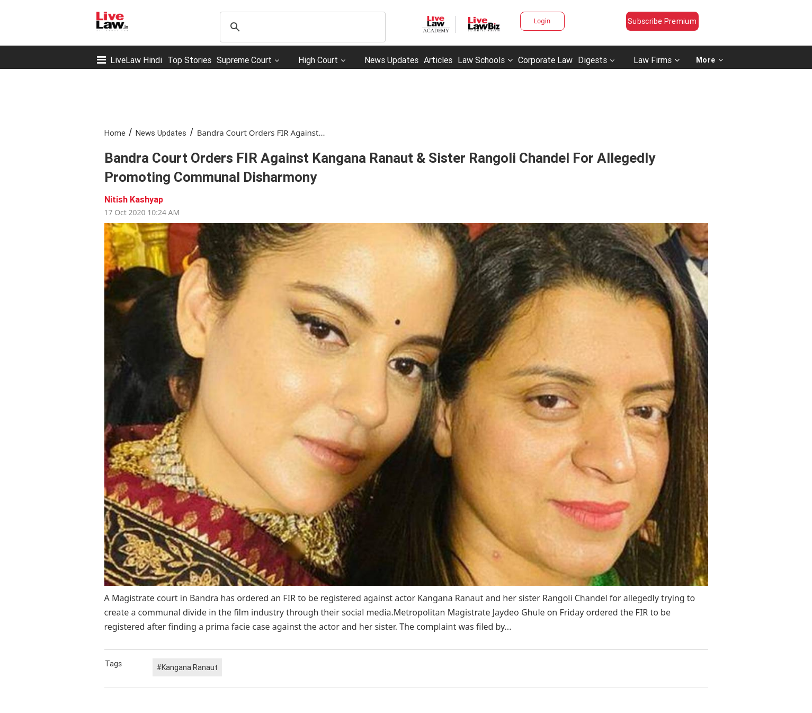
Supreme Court (244, 60)
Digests (592, 60)
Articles (438, 60)
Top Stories (189, 60)
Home (115, 133)
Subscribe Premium (662, 21)
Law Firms (656, 60)
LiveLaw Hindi (136, 60)
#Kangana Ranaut (187, 667)
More (710, 60)
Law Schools (485, 60)
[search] (301, 27)
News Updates (391, 60)
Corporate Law (545, 60)
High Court (318, 60)
